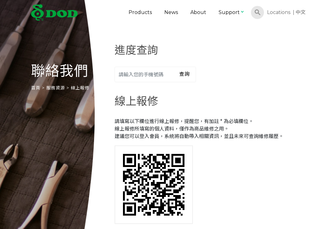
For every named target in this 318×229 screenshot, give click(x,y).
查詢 (184, 74)
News (171, 12)
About (198, 12)
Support (232, 12)
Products (140, 12)
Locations (278, 12)
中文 (301, 12)
